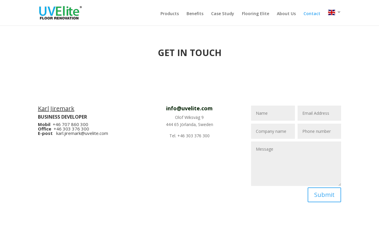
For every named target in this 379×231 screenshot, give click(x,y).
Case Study (222, 14)
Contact (311, 14)
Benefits (195, 14)
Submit (324, 195)
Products (169, 14)
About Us (286, 14)
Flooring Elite (255, 14)
